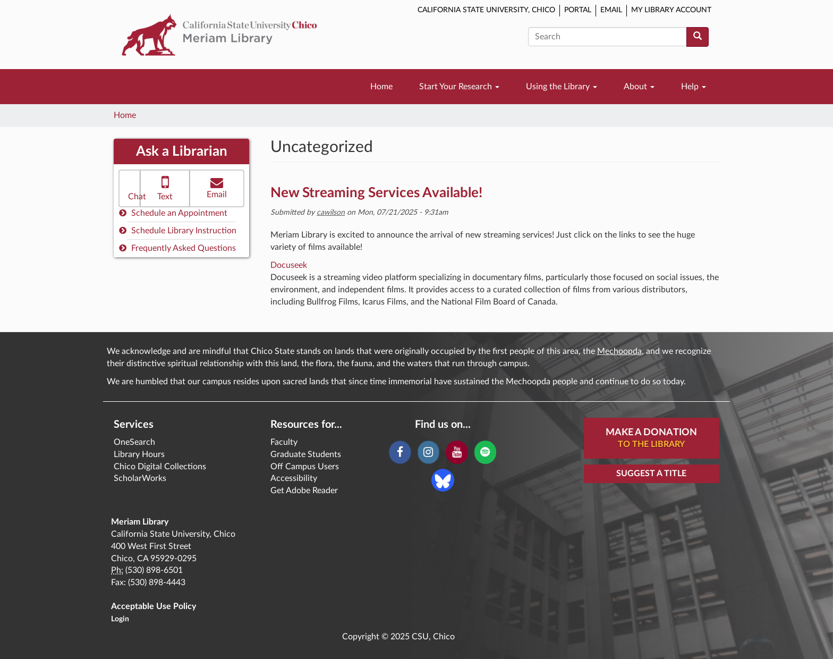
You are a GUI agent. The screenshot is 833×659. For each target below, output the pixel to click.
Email (611, 10)
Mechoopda (619, 351)
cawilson (331, 212)
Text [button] (165, 187)
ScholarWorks (140, 478)
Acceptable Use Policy (153, 606)
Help (693, 86)
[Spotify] (485, 452)
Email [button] (217, 187)
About (639, 86)
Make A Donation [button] (651, 439)
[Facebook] (400, 452)
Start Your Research (459, 86)
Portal (577, 10)
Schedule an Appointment (173, 212)
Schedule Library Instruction (177, 230)
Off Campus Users (304, 466)
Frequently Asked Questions (177, 247)
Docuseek (288, 265)
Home (381, 86)
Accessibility (293, 478)
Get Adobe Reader (304, 490)
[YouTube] (457, 452)
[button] (129, 188)
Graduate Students (305, 454)
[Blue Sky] (443, 480)
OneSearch (134, 442)
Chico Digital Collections (160, 466)
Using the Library (561, 86)
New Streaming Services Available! (376, 193)
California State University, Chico (486, 10)
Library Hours (139, 454)
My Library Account (671, 10)
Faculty (284, 442)
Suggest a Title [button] (651, 473)
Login (120, 619)
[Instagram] (428, 452)
